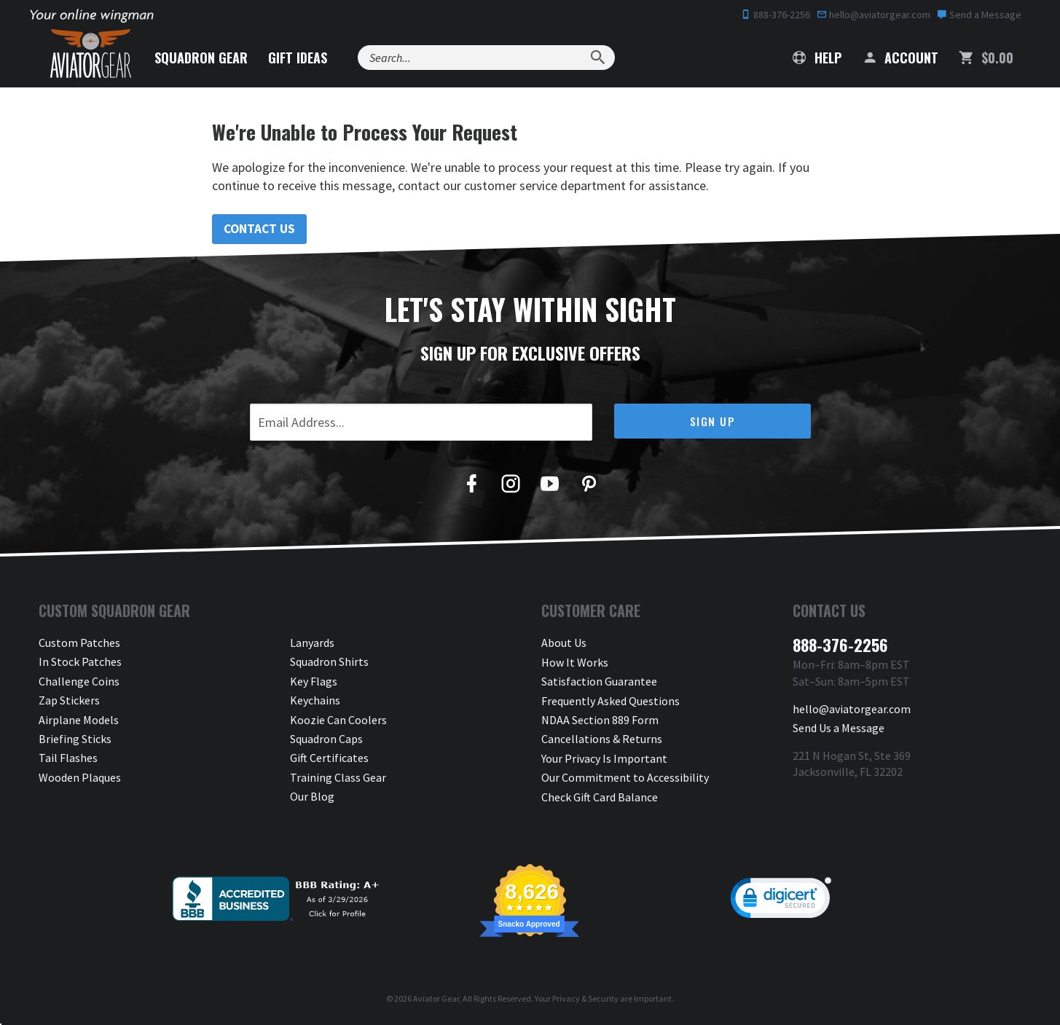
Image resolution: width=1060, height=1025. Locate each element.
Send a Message (979, 14)
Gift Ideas (301, 57)
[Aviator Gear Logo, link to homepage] (93, 54)
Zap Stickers (69, 701)
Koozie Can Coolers (338, 719)
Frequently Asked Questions (610, 701)
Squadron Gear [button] (205, 57)
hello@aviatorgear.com (873, 14)
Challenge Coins (79, 681)
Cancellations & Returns (601, 739)
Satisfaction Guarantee (599, 681)
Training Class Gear (338, 777)
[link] (781, 901)
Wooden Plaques (80, 777)
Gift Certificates (329, 758)
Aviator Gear (436, 998)
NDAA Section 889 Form (600, 719)
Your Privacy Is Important (604, 758)
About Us (563, 643)
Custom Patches (79, 643)
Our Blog (312, 797)
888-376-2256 (775, 14)
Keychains (315, 701)
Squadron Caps (326, 739)
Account (900, 57)
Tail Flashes (68, 758)
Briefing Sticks (75, 739)
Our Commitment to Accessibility (625, 777)
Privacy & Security (585, 998)
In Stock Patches (80, 662)
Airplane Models (79, 719)
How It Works (574, 662)
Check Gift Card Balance (599, 797)
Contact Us (261, 229)
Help (817, 57)
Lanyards (312, 643)
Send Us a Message (838, 727)
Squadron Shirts (329, 662)
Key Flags (313, 681)
